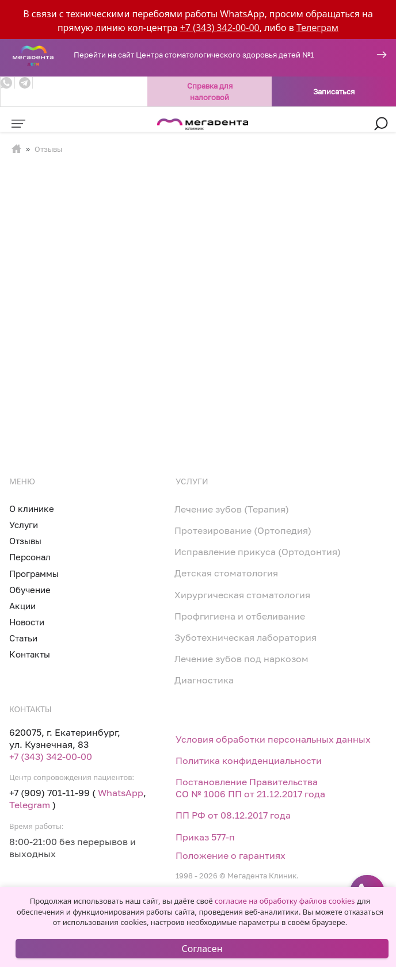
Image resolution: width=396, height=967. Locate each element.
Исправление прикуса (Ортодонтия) (257, 551)
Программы (34, 573)
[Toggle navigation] (18, 124)
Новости (26, 622)
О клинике (31, 508)
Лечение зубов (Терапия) (231, 509)
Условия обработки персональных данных (273, 739)
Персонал (30, 557)
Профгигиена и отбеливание (239, 616)
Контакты (29, 654)
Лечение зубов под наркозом (241, 658)
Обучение (30, 589)
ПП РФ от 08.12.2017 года (233, 815)
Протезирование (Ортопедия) (242, 530)
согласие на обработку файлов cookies (285, 901)
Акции (22, 606)
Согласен (202, 948)
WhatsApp (120, 792)
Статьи (23, 638)
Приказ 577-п (205, 837)
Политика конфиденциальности (249, 760)
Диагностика (204, 680)
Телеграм (317, 27)
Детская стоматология (226, 573)
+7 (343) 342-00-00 (220, 27)
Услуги (23, 524)
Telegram (29, 805)
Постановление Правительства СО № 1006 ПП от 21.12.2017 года (250, 788)
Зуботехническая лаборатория (245, 637)
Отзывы (25, 541)
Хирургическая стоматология (242, 595)
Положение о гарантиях (230, 855)
